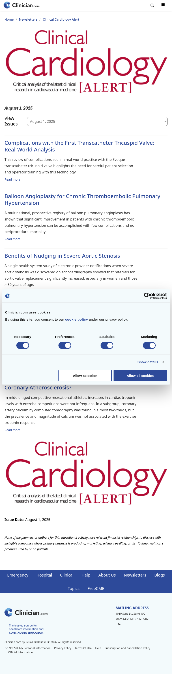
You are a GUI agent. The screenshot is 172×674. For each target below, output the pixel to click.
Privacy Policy (62, 648)
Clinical (66, 575)
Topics (74, 588)
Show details (148, 362)
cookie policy (76, 319)
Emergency (17, 575)
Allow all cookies (140, 375)
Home (9, 19)
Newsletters (28, 19)
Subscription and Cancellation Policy (127, 648)
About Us (107, 575)
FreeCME (96, 588)
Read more (12, 179)
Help (86, 575)
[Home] (21, 5)
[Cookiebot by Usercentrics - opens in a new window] (147, 296)
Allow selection (85, 375)
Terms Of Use (83, 648)
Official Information (20, 652)
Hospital (44, 575)
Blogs (159, 575)
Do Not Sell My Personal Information (27, 648)
